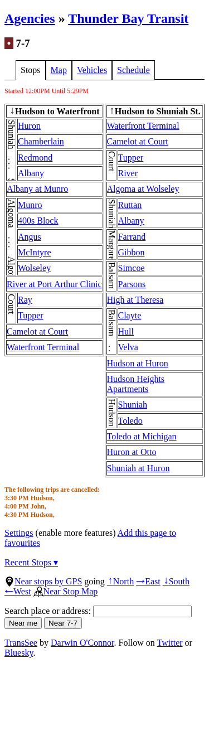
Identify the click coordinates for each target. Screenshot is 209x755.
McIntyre (34, 252)
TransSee (20, 642)
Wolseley (34, 268)
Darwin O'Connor (82, 642)
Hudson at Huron (137, 363)
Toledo (130, 420)
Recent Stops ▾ (31, 562)
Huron (29, 125)
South (176, 581)
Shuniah (132, 404)
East (148, 581)
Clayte (130, 315)
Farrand (132, 236)
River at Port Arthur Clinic (54, 284)
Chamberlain (41, 141)
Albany (31, 173)
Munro (30, 205)
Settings (18, 533)
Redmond (35, 157)
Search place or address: (98, 611)
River (128, 173)
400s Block (38, 220)
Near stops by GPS (43, 581)
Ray (25, 299)
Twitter (170, 642)
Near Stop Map (65, 591)
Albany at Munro (37, 188)
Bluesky (18, 652)
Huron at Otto (132, 452)
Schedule (133, 70)
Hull (126, 331)
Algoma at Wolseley (143, 188)
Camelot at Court (37, 331)
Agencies (29, 18)
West (17, 591)
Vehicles (92, 70)
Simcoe (131, 268)
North (120, 581)
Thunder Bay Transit (128, 18)
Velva (128, 347)
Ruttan (130, 205)
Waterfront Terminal (43, 347)
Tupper (30, 315)
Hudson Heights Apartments (136, 384)
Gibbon (131, 252)
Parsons (132, 284)
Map (59, 70)
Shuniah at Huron (138, 468)
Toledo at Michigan (142, 436)
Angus (29, 236)
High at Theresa (135, 299)
